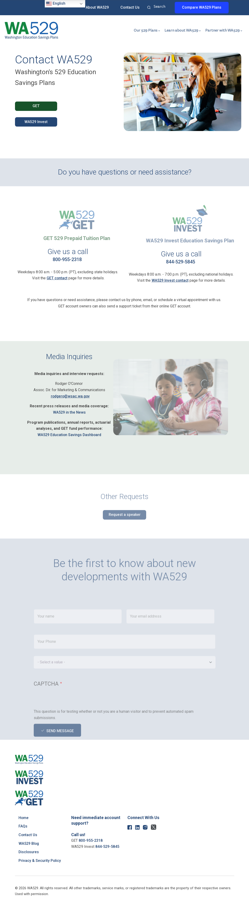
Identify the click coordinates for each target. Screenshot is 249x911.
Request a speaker (125, 519)
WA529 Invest (36, 122)
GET (36, 106)
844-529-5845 (180, 262)
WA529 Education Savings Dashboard (69, 435)
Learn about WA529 (181, 30)
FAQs (23, 826)
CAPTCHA (46, 703)
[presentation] (69, 719)
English (55, 4)
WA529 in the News (69, 412)
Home (24, 818)
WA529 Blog (29, 843)
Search (149, 8)
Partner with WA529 (222, 30)
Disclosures (29, 852)
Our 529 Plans (145, 30)
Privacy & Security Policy (40, 860)
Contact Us (130, 7)
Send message (60, 750)
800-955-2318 (67, 259)
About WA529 (97, 7)
